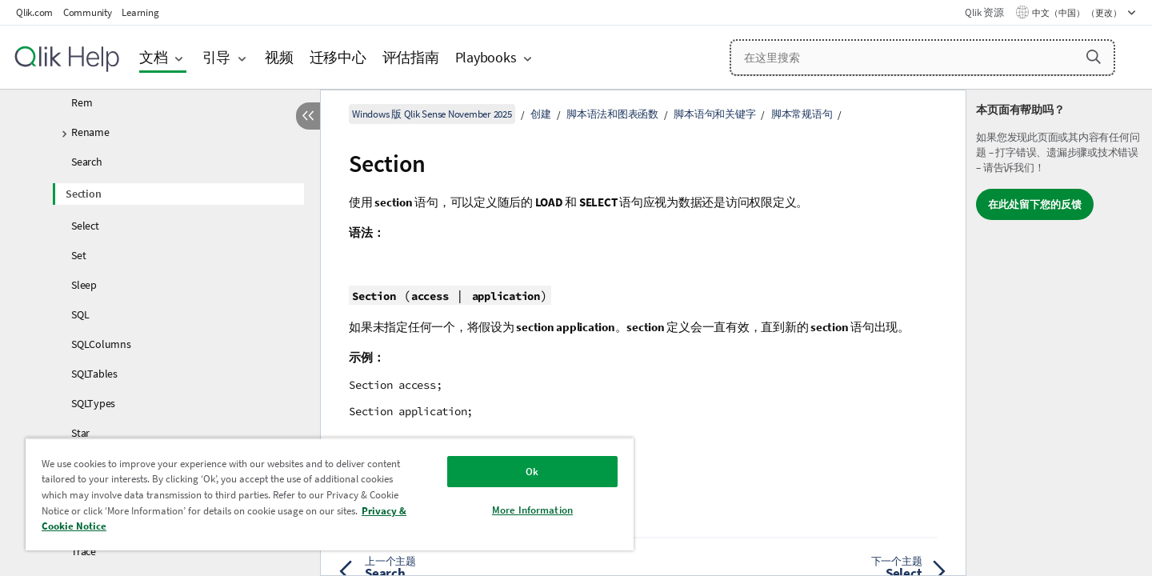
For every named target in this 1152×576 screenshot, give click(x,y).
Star (80, 433)
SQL (80, 314)
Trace (83, 551)
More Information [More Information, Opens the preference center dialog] (532, 510)
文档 (153, 57)
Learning (140, 12)
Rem (81, 102)
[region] (330, 494)
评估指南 (410, 57)
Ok (532, 471)
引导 (216, 57)
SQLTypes (93, 403)
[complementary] (1059, 333)
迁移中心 (338, 57)
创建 (540, 114)
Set (78, 255)
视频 (279, 57)
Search (86, 161)
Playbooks (486, 57)
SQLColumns (101, 344)
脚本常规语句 (802, 114)
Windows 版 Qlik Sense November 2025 (432, 114)
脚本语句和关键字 (714, 114)
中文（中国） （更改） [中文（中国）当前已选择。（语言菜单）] (1077, 12)
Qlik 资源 (984, 12)
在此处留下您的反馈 (1035, 204)
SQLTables (94, 373)
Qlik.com (34, 12)
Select (85, 225)
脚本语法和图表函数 (612, 114)
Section (83, 193)
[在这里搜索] (922, 57)
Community (87, 12)
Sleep (84, 285)
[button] (1094, 57)
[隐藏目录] (308, 116)
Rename (90, 132)
